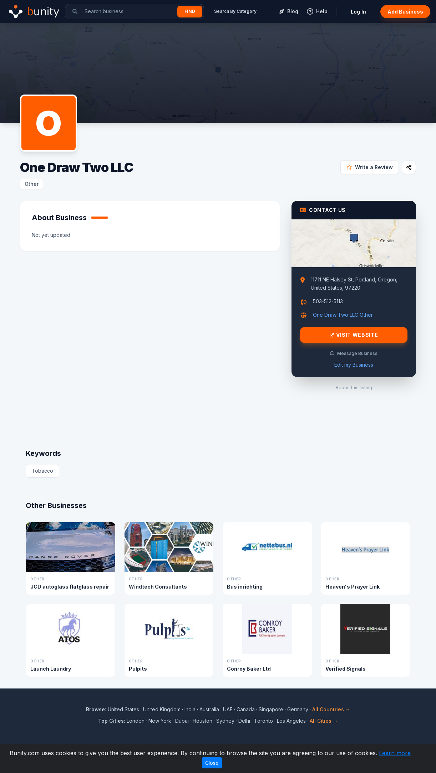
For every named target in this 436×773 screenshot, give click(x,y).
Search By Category (235, 11)
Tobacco (42, 471)
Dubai (182, 721)
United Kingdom (162, 709)
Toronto (263, 721)
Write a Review (369, 167)
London (136, 721)
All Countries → (331, 709)
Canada (246, 709)
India (190, 709)
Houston (202, 721)
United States (123, 709)
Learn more (395, 753)
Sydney (225, 721)
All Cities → (324, 721)
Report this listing (354, 387)
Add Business (405, 12)
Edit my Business (353, 365)
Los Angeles (291, 721)
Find (189, 11)
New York (159, 721)
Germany (297, 709)
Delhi (244, 721)
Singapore (271, 709)
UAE (228, 709)
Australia (209, 709)
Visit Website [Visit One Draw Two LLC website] (354, 335)
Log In (358, 12)
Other (32, 184)
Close (212, 763)
